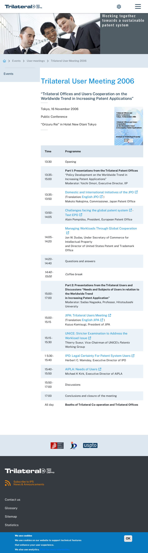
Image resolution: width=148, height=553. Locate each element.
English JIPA (90, 320)
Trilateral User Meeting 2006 (69, 60)
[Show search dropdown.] (128, 6)
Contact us (12, 499)
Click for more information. (55, 549)
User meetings (36, 60)
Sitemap (11, 516)
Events (16, 60)
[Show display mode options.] (119, 6)
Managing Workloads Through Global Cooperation (101, 228)
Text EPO (71, 215)
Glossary (11, 508)
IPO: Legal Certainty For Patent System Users (97, 356)
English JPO (90, 197)
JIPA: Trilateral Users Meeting (86, 315)
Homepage (4, 61)
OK (128, 538)
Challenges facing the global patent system (96, 210)
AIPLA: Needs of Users (81, 369)
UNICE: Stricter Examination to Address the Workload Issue (96, 336)
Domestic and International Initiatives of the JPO (99, 192)
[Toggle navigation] (138, 6)
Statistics (11, 525)
